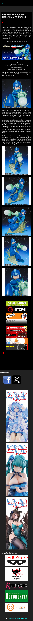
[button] (3, 22)
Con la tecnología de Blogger (16, 618)
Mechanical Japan (11, 3)
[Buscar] (30, 3)
